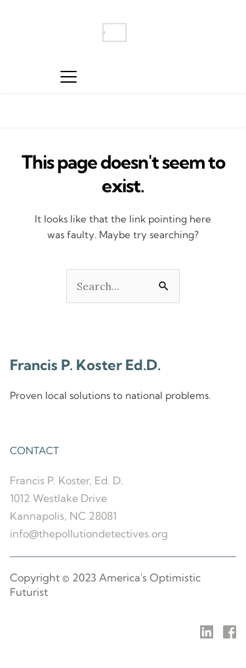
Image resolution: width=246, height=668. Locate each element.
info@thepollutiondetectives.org (89, 533)
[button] (68, 76)
